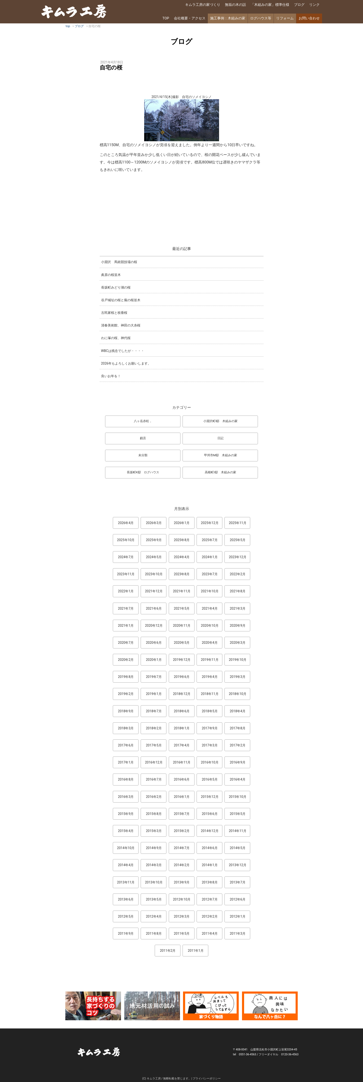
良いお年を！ (111, 376)
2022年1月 (126, 591)
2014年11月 (237, 831)
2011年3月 (238, 933)
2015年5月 (238, 814)
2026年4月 (126, 523)
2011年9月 (126, 933)
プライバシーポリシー (207, 1078)
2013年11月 (126, 882)
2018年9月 (126, 711)
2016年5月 (209, 779)
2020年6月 (153, 642)
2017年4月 (182, 745)
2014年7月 (182, 848)
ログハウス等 (260, 18)
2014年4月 (126, 865)
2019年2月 (126, 694)
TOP (165, 18)
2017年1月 (126, 762)
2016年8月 (126, 779)
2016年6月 (182, 779)
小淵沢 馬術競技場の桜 (119, 262)
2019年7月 (153, 677)
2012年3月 (182, 916)
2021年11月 (182, 591)
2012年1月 (238, 916)
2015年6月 (209, 814)
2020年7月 (126, 642)
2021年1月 (126, 625)
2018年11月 (209, 694)
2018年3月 (126, 728)
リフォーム (285, 18)
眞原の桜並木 (111, 275)
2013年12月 (237, 865)
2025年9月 (153, 540)
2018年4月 (238, 711)
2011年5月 (182, 933)
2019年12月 (182, 660)
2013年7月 (238, 882)
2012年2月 (209, 916)
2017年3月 (209, 745)
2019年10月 (237, 660)
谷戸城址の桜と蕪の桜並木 (120, 300)
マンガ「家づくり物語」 (211, 1006)
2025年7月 (209, 540)
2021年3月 (238, 608)
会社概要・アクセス (189, 18)
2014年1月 (209, 865)
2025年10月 (126, 540)
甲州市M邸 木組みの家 (220, 455)
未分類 (142, 455)
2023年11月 (126, 574)
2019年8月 (126, 677)
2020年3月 (238, 642)
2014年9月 (153, 848)
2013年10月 (153, 882)
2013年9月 (182, 882)
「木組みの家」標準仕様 (270, 5)
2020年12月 (153, 625)
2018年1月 (182, 728)
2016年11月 (182, 762)
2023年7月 (209, 574)
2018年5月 (209, 711)
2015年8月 (153, 814)
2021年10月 (209, 591)
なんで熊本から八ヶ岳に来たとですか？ (270, 1006)
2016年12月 (153, 762)
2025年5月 (238, 540)
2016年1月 (182, 797)
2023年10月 (153, 574)
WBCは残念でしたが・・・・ (122, 351)
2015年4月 (126, 831)
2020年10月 (209, 625)
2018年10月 (237, 694)
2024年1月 (209, 557)
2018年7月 (153, 711)
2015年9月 (126, 814)
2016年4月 (238, 779)
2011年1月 (196, 950)
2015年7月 (182, 814)
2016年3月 (126, 797)
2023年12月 (237, 557)
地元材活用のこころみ (152, 1006)
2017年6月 (126, 745)
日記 (220, 438)
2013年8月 (209, 882)
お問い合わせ (309, 18)
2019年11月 (209, 660)
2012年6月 (238, 899)
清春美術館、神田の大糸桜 (120, 325)
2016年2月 (153, 797)
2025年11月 (237, 523)
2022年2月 (238, 574)
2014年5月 (238, 848)
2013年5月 (153, 899)
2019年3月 (238, 677)
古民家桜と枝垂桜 (114, 313)
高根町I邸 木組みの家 (220, 472)
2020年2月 (126, 660)
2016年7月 (153, 779)
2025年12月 (209, 523)
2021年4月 (209, 608)
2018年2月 (153, 728)
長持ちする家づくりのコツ (93, 1006)
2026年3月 (153, 523)
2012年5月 (126, 916)
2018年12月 (182, 694)
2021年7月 (126, 608)
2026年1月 (182, 523)
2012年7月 (209, 899)
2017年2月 (238, 745)
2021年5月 (182, 608)
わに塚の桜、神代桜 (116, 338)
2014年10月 (126, 848)
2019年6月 (182, 677)
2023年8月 (182, 574)
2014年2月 (182, 865)
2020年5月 (182, 642)
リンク (314, 5)
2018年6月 (182, 711)
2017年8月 (238, 728)
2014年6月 (209, 848)
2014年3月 (153, 865)
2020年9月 (238, 625)
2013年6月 (126, 899)
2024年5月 (153, 557)
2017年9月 (209, 728)
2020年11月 (182, 625)
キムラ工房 (74, 11)
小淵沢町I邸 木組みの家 (220, 421)
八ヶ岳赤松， (143, 421)
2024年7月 (126, 557)
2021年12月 (153, 591)
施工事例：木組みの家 (227, 18)
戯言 (143, 438)
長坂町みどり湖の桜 (116, 287)
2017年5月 (153, 745)
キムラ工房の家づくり (202, 5)
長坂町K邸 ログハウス (143, 472)
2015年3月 (153, 831)
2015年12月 (209, 797)
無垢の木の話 (235, 5)
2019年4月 (209, 677)
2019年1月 (153, 694)
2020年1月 (153, 660)
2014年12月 (209, 831)
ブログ (299, 5)
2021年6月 (153, 608)
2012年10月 (182, 899)
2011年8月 (153, 933)
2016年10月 (209, 762)
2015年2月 (182, 831)
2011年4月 (209, 933)
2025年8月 (182, 540)
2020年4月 (209, 642)
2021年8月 (238, 591)
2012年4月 (153, 916)
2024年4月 (182, 557)
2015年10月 (237, 797)
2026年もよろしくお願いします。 (126, 363)
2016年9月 (238, 762)
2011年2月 (168, 950)
